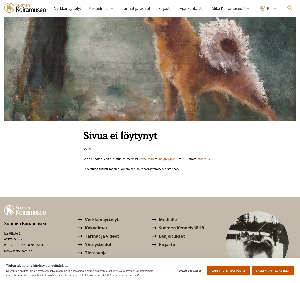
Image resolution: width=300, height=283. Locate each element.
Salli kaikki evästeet (273, 270)
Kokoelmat (93, 228)
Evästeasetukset (190, 270)
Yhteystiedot (95, 244)
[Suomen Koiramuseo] (27, 8)
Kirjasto (163, 244)
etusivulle (204, 159)
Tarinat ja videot (98, 236)
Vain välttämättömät (228, 270)
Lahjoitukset (168, 236)
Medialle (164, 219)
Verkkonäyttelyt (98, 219)
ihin (173, 159)
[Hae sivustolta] (290, 8)
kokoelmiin (147, 159)
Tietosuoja (92, 253)
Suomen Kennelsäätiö (178, 228)
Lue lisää (134, 275)
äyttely (165, 159)
